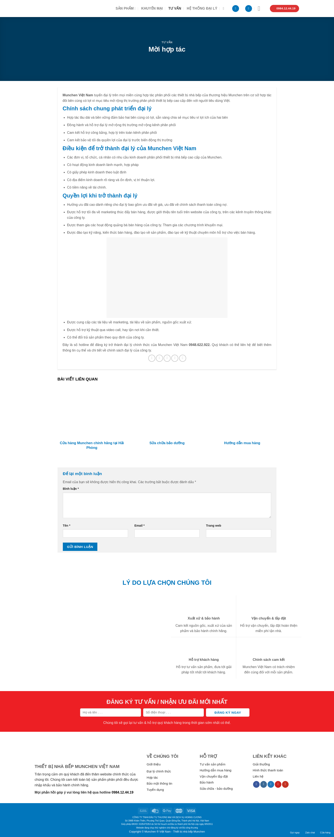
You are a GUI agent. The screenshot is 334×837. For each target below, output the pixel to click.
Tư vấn (174, 8)
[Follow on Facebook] (256, 784)
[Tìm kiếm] (224, 8)
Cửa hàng (325, 830)
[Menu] (261, 8)
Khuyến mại (152, 8)
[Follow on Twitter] (271, 784)
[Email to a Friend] (167, 358)
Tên (66, 525)
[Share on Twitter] (159, 358)
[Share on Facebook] (151, 358)
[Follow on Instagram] (263, 784)
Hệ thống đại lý (202, 8)
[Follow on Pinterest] (278, 784)
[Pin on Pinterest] (174, 358)
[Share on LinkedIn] (182, 358)
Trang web (213, 525)
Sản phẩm (126, 8)
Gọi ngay (295, 830)
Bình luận (71, 488)
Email (139, 525)
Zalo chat (310, 830)
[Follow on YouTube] (285, 784)
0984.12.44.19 (122, 792)
